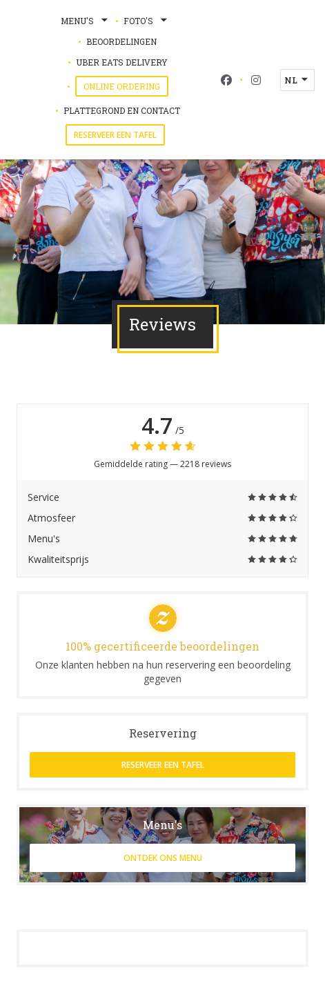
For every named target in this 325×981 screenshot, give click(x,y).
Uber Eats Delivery (122, 61)
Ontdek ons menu (163, 858)
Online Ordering (125, 86)
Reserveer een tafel (115, 135)
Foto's (147, 21)
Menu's (85, 21)
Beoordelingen (121, 41)
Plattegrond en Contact (121, 110)
